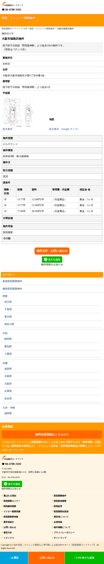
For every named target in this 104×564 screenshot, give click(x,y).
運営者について (61, 517)
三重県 (8, 354)
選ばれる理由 (10, 496)
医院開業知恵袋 (61, 511)
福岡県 (8, 413)
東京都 (8, 316)
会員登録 (58, 522)
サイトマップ (60, 538)
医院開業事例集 (11, 517)
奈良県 (8, 398)
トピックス (9, 538)
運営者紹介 (9, 522)
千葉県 (8, 309)
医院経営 (58, 506)
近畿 (5, 363)
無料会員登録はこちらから (52, 434)
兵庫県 (8, 391)
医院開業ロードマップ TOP (14, 28)
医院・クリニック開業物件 (42, 28)
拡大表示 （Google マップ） (64, 129)
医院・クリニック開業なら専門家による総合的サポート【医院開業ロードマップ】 (57, 545)
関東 (5, 296)
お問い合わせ (10, 527)
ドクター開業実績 (12, 511)
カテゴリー (9, 274)
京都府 (8, 376)
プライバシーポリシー (64, 532)
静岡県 (8, 339)
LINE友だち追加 (84, 557)
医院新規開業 (60, 501)
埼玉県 (8, 302)
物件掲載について (62, 527)
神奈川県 (9, 324)
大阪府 (8, 383)
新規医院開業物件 (12, 281)
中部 (5, 333)
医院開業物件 (60, 496)
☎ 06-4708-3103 (11, 9)
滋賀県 (8, 368)
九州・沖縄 (9, 407)
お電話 (14, 557)
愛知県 (8, 346)
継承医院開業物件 (12, 288)
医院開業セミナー (12, 501)
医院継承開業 (10, 506)
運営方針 (8, 532)
